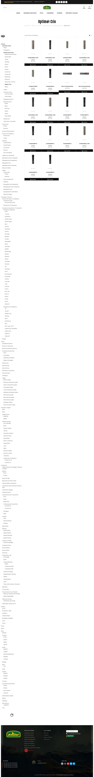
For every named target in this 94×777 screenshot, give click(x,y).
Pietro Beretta (8, 116)
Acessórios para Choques (10, 54)
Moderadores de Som (8, 99)
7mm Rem (7, 281)
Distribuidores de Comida (9, 600)
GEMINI (33, 59)
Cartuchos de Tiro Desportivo (10, 205)
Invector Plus (8, 74)
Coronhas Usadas (9, 94)
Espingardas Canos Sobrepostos (9, 160)
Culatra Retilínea (7, 142)
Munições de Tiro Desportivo (10, 306)
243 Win (7, 226)
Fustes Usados (8, 96)
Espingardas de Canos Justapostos (11, 186)
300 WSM (7, 246)
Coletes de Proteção (8, 571)
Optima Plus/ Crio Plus (10, 81)
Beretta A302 (8, 56)
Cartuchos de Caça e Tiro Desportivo (10, 198)
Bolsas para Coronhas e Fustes (9, 480)
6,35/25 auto (8, 321)
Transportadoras (7, 579)
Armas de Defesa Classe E (8, 131)
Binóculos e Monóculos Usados (10, 382)
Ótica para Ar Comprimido (8, 370)
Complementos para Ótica (8, 351)
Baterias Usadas (7, 379)
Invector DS (7, 71)
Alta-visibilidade (7, 423)
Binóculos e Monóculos (7, 346)
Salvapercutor (6, 118)
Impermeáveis (6, 443)
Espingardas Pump (7, 189)
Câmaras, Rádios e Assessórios (9, 483)
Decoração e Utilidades (7, 618)
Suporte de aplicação (8, 542)
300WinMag (8, 251)
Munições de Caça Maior (9, 209)
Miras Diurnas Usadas (8, 394)
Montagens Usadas (7, 402)
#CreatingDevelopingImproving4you (65, 774)
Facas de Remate (7, 520)
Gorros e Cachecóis (7, 440)
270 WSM (7, 234)
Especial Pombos (7, 538)
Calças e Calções (7, 428)
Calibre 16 (7, 304)
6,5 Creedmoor (8, 274)
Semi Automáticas (7, 152)
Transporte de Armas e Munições (9, 592)
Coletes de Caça (7, 435)
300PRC (7, 249)
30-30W (7, 239)
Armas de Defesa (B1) (8, 179)
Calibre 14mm (8, 331)
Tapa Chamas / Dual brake (9, 121)
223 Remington (8, 221)
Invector (6, 69)
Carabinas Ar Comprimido (8, 155)
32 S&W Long (8, 313)
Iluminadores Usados (8, 387)
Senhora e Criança (7, 453)
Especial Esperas (7, 532)
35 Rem (6, 259)
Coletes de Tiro (8, 460)
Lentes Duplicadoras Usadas (9, 389)
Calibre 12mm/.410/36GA (11, 328)
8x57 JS (7, 294)
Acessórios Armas (6, 45)
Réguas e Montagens (8, 360)
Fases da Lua (47, 739)
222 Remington (8, 219)
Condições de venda (29, 733)
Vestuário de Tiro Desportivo (9, 458)
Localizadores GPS (9, 568)
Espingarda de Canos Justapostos (10, 158)
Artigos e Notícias (48, 737)
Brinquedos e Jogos (6, 610)
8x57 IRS (7, 286)
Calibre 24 (7, 333)
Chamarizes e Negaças (7, 489)
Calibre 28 (7, 336)
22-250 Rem (7, 216)
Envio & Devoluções (29, 735)
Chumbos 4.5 (8, 505)
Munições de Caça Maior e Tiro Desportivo (12, 208)
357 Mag (7, 316)
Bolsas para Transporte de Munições (11, 593)
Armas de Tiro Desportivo (8, 133)
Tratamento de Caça (6, 599)
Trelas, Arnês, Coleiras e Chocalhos (11, 584)
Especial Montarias (7, 535)
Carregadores (6, 50)
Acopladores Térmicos (7, 343)
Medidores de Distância (8, 357)
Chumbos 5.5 (8, 508)
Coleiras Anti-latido (9, 566)
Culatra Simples (7, 145)
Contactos (46, 735)
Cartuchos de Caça (7, 200)
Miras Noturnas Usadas (8, 397)
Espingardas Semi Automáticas (9, 165)
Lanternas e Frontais (6, 540)
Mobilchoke (7, 76)
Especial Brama (6, 530)
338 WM (7, 256)
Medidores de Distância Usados (10, 392)
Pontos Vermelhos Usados (9, 404)
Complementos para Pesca (8, 683)
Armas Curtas (6, 172)
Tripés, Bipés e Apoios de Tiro (9, 603)
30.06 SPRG (8, 241)
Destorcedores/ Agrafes (7, 695)
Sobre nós (46, 733)
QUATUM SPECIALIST (8, 654)
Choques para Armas (8, 52)
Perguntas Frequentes (29, 743)
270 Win (7, 231)
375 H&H (7, 264)
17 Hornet (7, 214)
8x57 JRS (7, 291)
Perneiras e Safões (7, 450)
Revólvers (7, 176)
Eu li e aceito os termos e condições (73, 733)
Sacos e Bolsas (6, 690)
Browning (7, 108)
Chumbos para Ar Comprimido (10, 504)
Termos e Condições (29, 741)
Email (39, 760)
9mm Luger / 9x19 (9, 326)
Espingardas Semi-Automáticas (10, 191)
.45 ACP (7, 311)
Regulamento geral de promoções (32, 747)
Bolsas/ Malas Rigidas (8, 596)
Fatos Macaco (6, 438)
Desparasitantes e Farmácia (9, 574)
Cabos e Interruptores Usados (10, 384)
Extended (7, 61)
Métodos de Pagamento (29, 739)
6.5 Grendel (7, 276)
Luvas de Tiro (8, 462)
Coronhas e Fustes (7, 92)
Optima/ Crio (8, 84)
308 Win (7, 254)
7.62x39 (7, 279)
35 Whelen (7, 261)
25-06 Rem (7, 229)
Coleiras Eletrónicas (8, 562)
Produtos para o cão (6, 555)
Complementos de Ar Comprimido (10, 494)
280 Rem (7, 236)
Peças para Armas (7, 101)
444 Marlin (7, 269)
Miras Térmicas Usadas (8, 399)
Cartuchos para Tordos (10, 202)
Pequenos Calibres (7, 194)
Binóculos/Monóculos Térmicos (9, 348)
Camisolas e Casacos (8, 433)
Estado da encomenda (29, 737)
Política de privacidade (29, 745)
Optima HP (7, 79)
